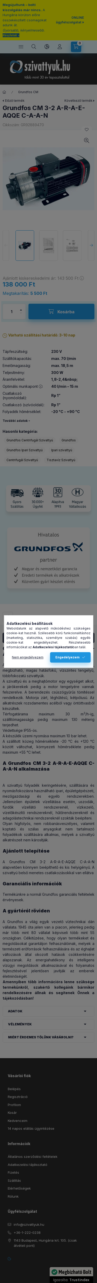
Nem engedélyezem (27, 657)
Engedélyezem (67, 657)
